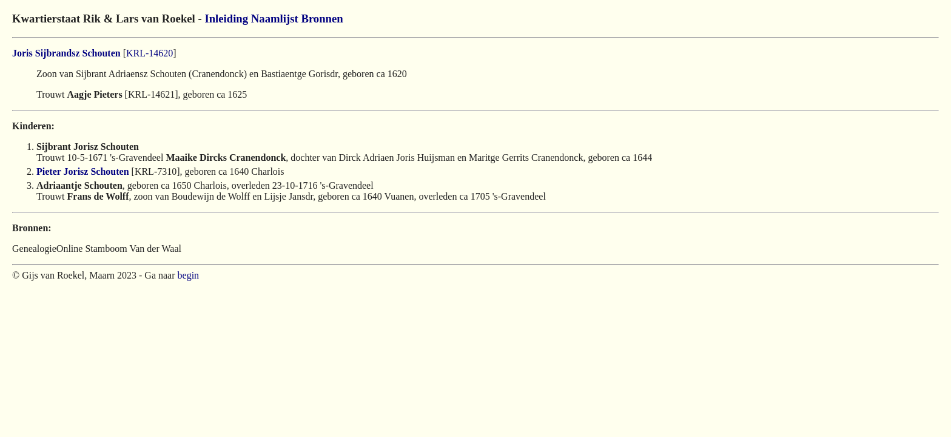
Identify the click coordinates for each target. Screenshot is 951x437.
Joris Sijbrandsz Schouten (66, 53)
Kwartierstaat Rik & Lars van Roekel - (108, 18)
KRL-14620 (149, 53)
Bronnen (322, 18)
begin (189, 275)
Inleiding (226, 18)
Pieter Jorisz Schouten (82, 171)
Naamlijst (274, 18)
